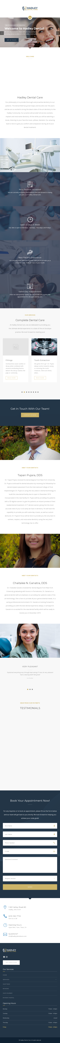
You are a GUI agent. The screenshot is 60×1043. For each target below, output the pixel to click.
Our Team (6, 984)
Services (6, 979)
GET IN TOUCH (11, 40)
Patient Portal (8, 997)
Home (5, 975)
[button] (22, 392)
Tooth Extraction (43, 360)
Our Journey (8, 993)
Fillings (10, 360)
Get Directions (11, 962)
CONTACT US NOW (30, 415)
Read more (13, 378)
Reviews (6, 988)
